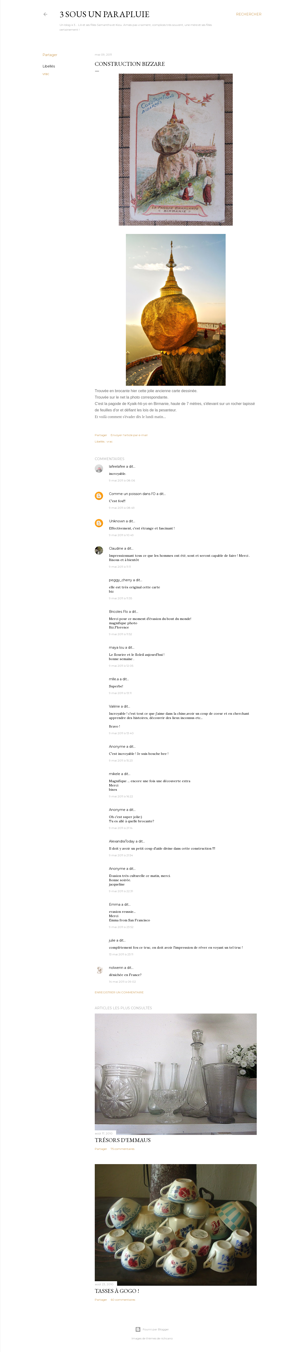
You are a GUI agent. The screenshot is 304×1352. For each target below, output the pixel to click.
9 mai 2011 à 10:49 (121, 535)
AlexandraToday (122, 841)
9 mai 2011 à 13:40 (121, 733)
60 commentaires (123, 1299)
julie (112, 940)
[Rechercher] (248, 14)
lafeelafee (117, 466)
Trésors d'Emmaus (123, 1140)
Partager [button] (50, 55)
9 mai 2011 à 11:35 (120, 598)
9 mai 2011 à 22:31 (121, 891)
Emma (114, 904)
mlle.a (114, 679)
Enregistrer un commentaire (119, 992)
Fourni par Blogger (152, 1329)
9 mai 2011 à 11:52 (120, 634)
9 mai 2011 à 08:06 (122, 480)
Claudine (116, 548)
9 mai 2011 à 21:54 (121, 855)
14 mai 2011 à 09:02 (122, 981)
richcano (167, 1338)
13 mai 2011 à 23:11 (121, 954)
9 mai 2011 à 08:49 (122, 507)
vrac (46, 74)
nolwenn (116, 968)
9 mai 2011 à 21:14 (121, 828)
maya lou (116, 647)
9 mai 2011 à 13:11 (120, 693)
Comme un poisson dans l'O (132, 494)
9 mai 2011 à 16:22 (121, 796)
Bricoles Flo (118, 611)
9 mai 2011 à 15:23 (121, 760)
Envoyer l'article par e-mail (129, 435)
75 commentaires (122, 1149)
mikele (114, 774)
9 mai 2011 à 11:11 (120, 566)
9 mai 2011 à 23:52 (121, 927)
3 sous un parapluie (104, 14)
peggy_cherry (120, 580)
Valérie (114, 706)
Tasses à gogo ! (117, 1291)
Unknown (117, 521)
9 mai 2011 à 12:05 (121, 665)
